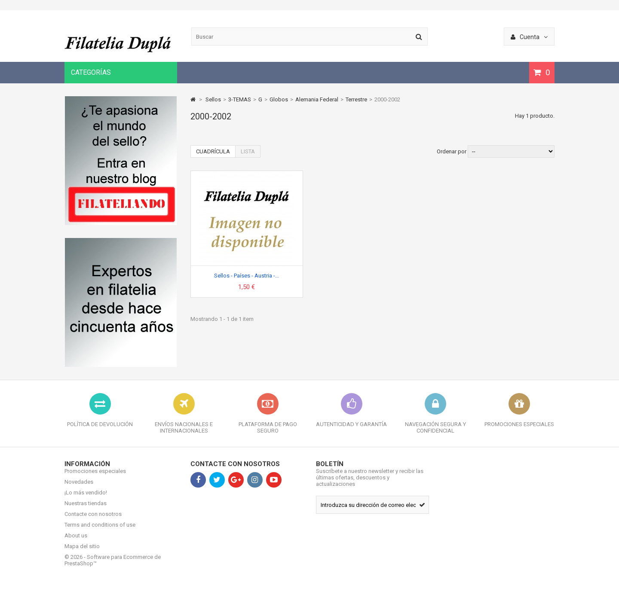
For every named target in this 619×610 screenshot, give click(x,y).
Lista (248, 151)
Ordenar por (451, 151)
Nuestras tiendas (85, 509)
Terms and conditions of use (99, 531)
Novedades (78, 488)
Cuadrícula (213, 151)
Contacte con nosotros (93, 520)
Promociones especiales (95, 477)
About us (75, 542)
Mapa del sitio (82, 552)
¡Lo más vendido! (85, 499)
